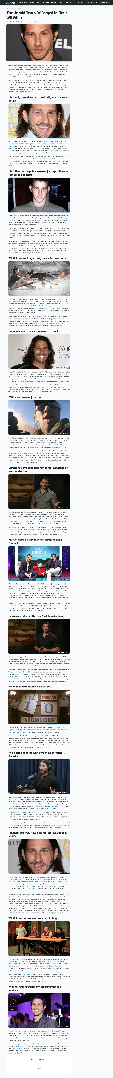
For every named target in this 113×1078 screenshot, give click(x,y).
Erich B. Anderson (13, 21)
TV (38, 3)
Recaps (54, 3)
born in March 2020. (30, 882)
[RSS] (97, 3)
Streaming (45, 3)
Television (9, 9)
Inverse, (37, 519)
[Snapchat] (94, 3)
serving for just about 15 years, (48, 323)
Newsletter (105, 2)
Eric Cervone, (12, 532)
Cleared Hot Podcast (57, 244)
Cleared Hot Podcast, (47, 308)
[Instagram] (88, 3)
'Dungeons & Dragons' (18, 521)
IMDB (42, 606)
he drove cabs (37, 598)
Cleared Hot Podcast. (23, 1046)
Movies (32, 3)
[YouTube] (82, 3)
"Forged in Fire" (46, 65)
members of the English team (21, 732)
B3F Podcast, (48, 736)
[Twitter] (85, 3)
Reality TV (18, 9)
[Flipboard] (91, 3)
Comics (61, 3)
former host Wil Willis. (42, 72)
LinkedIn (22, 674)
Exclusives (23, 3)
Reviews (69, 3)
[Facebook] (79, 3)
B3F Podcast (12, 677)
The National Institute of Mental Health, (46, 806)
